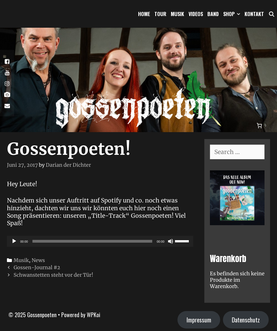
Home (144, 13)
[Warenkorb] (259, 125)
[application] (100, 241)
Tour (160, 13)
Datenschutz (246, 319)
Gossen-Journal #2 (37, 267)
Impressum (198, 319)
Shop (232, 14)
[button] (238, 14)
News (38, 260)
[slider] (92, 241)
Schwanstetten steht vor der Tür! (53, 275)
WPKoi (93, 315)
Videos (196, 13)
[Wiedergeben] (14, 241)
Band (213, 13)
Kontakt (254, 13)
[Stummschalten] (170, 241)
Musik (177, 13)
